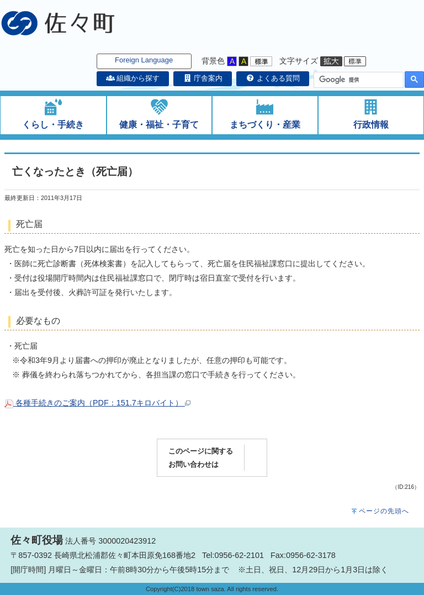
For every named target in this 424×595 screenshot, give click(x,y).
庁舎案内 (202, 78)
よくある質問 (273, 78)
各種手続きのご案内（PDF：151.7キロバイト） (97, 402)
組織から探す (133, 78)
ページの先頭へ (384, 511)
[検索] (357, 80)
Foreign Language (144, 60)
